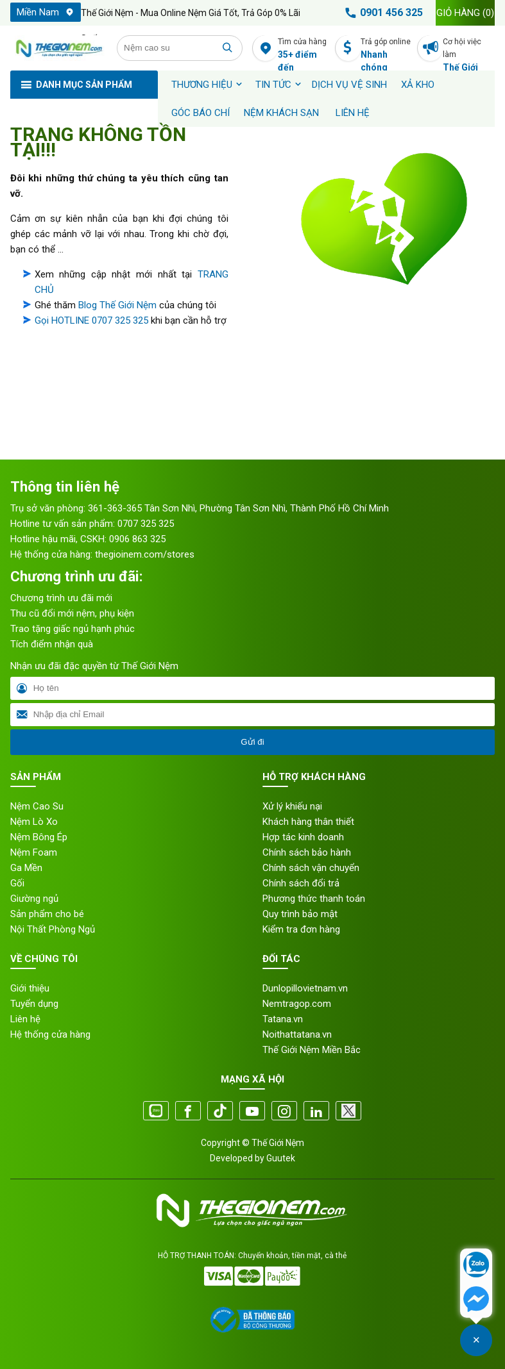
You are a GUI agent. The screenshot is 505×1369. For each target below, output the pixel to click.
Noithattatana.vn (297, 1034)
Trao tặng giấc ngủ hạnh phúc (72, 629)
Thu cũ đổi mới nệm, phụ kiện (72, 613)
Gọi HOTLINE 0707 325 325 (91, 320)
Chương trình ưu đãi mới (61, 598)
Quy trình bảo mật (300, 914)
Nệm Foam (33, 852)
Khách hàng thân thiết (308, 821)
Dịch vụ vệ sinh (349, 84)
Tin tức (273, 84)
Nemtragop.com (296, 1003)
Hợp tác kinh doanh (303, 837)
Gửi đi (252, 742)
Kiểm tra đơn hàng (301, 929)
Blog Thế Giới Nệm (117, 305)
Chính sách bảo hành (306, 852)
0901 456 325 (382, 13)
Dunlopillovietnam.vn (305, 988)
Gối (17, 883)
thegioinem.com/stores (144, 554)
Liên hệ (353, 113)
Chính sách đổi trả (300, 883)
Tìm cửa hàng (304, 49)
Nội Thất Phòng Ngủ (52, 929)
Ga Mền (26, 868)
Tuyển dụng (34, 1003)
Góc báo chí (200, 113)
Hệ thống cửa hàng (50, 1034)
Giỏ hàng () (465, 13)
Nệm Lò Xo (34, 821)
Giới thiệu (29, 988)
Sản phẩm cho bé (47, 914)
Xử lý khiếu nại (292, 806)
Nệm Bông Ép (38, 837)
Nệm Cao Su (37, 806)
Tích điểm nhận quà (51, 644)
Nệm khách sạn (281, 113)
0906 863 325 (137, 539)
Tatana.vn (282, 1019)
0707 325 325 (145, 523)
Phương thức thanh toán (313, 898)
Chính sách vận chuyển (310, 868)
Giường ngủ (34, 898)
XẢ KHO (417, 84)
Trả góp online (387, 49)
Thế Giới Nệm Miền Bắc (311, 1050)
